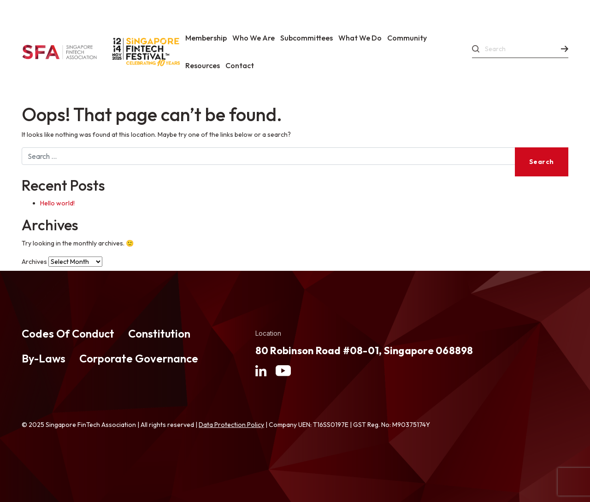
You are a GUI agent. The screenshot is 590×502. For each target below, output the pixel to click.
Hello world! (57, 203)
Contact (239, 65)
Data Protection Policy (231, 424)
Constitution (159, 333)
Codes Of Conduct (68, 333)
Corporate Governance (138, 358)
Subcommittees (306, 37)
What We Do (360, 37)
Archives (34, 261)
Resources (202, 65)
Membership (206, 37)
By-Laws (43, 358)
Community (407, 37)
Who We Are (253, 37)
